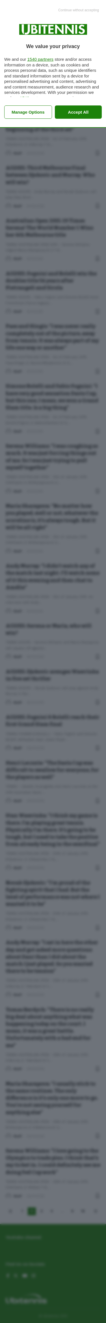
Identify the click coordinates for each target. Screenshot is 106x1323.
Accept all (78, 112)
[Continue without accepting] (78, 10)
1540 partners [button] (40, 59)
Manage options (28, 112)
